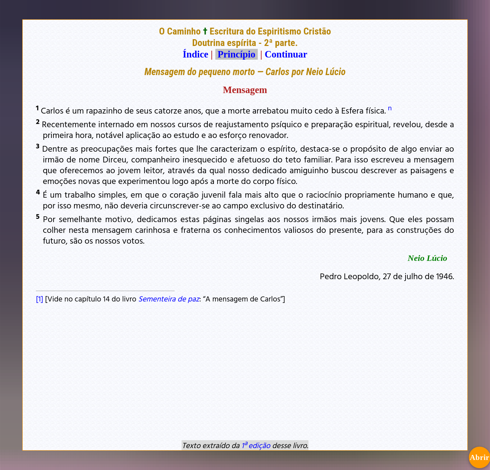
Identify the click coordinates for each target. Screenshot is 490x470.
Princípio (236, 54)
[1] (39, 298)
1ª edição (255, 445)
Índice (195, 54)
